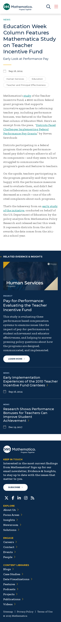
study (27, 95)
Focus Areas (12, 515)
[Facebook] (13, 497)
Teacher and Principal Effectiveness (26, 85)
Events (9, 552)
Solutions (11, 530)
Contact (10, 547)
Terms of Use (45, 611)
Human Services (15, 79)
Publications (13, 599)
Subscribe (15, 487)
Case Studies (13, 574)
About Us (11, 510)
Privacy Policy (25, 611)
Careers (10, 542)
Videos (9, 604)
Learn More (16, 359)
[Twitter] (6, 497)
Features (10, 584)
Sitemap (8, 611)
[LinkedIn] (19, 497)
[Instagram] (25, 497)
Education (37, 79)
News (6, 19)
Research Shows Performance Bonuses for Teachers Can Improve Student (28, 415)
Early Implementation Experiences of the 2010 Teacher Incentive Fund (30, 381)
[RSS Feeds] (32, 497)
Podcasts (10, 589)
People (9, 557)
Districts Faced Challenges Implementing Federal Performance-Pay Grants (29, 129)
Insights (10, 520)
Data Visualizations (17, 579)
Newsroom (12, 525)
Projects (10, 594)
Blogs (8, 569)
